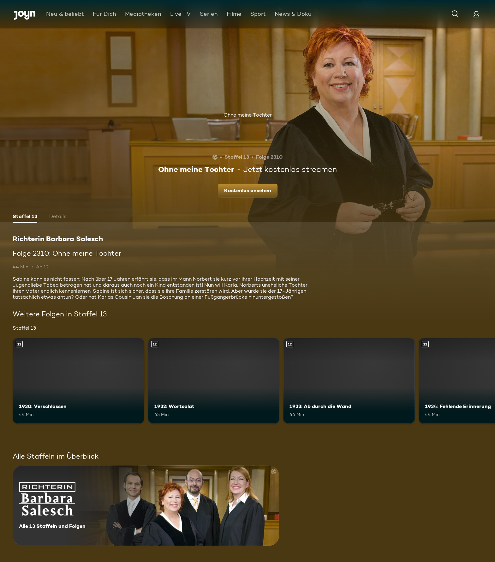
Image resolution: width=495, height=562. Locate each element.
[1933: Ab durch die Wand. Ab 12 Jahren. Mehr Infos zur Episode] (349, 381)
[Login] (476, 14)
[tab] (25, 217)
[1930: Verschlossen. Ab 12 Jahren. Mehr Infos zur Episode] (78, 381)
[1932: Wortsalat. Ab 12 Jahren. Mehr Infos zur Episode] (214, 381)
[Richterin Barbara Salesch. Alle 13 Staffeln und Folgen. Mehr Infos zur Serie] (146, 505)
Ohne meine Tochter (248, 115)
